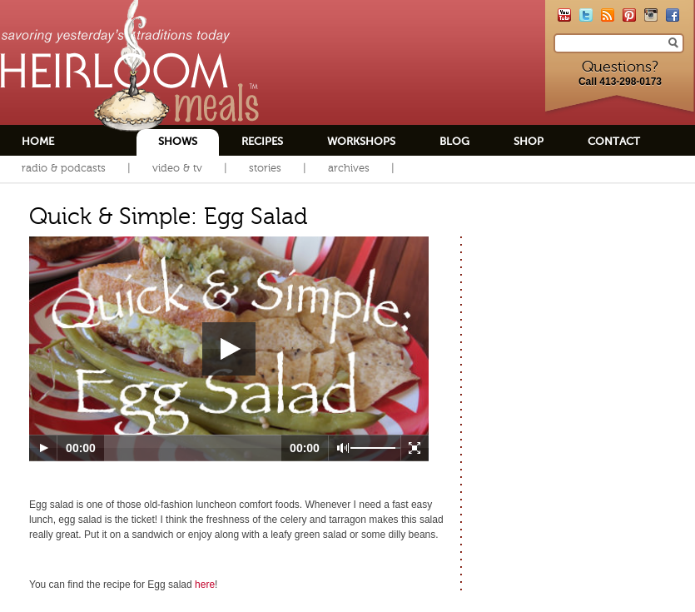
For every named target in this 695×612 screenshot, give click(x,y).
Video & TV (177, 168)
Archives (349, 168)
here (205, 584)
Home (38, 141)
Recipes (262, 141)
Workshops (361, 141)
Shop (529, 141)
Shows (177, 141)
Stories (265, 168)
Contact (614, 141)
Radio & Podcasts (64, 168)
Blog (454, 141)
